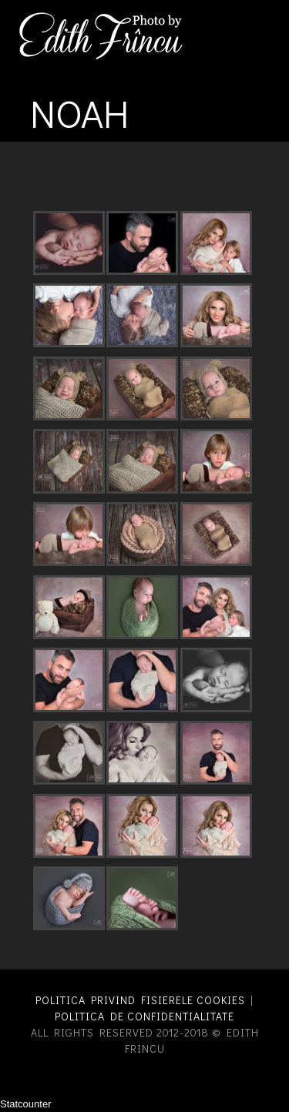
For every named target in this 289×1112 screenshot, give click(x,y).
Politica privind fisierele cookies (140, 1000)
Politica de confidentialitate (144, 1016)
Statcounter (26, 1104)
